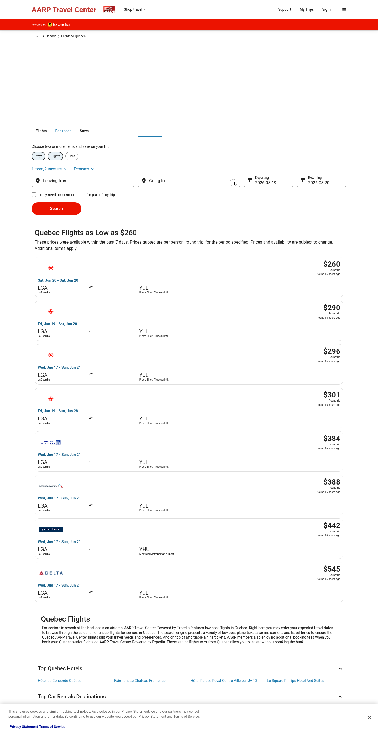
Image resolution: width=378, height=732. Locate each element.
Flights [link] (67, 37)
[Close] (369, 717)
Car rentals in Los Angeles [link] (288, 483)
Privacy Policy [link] (41, 644)
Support (284, 9)
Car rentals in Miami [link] (207, 483)
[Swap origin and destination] (137, 176)
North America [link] (87, 37)
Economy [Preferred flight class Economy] (336, 161)
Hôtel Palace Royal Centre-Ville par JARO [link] (224, 445)
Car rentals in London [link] (284, 473)
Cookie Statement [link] (44, 661)
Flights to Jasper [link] (280, 551)
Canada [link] (107, 37)
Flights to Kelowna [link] (53, 561)
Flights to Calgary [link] (281, 521)
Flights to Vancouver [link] (131, 521)
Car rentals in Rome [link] (54, 493)
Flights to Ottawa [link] (52, 541)
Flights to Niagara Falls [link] (133, 531)
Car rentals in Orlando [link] (208, 473)
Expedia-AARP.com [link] (45, 37)
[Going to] (189, 176)
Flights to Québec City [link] (56, 531)
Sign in (327, 9)
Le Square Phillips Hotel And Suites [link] (295, 445)
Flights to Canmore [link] (206, 541)
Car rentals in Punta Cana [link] (135, 493)
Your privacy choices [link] (46, 678)
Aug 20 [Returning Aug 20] (314, 178)
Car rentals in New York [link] (133, 473)
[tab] (168, 134)
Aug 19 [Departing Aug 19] (261, 178)
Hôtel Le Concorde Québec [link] (59, 445)
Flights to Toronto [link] (52, 521)
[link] (88, 591)
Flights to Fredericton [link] (131, 561)
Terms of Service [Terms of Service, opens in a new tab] (52, 727)
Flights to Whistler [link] (52, 551)
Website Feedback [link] (44, 670)
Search (56, 204)
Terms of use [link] (41, 653)
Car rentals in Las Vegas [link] (57, 473)
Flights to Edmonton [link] (283, 531)
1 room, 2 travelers (301, 161)
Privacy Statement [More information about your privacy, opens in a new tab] (24, 727)
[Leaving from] (83, 176)
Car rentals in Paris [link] (53, 483)
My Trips (307, 9)
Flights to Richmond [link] (130, 551)
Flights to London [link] (281, 561)
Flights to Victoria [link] (128, 541)
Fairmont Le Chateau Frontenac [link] (140, 445)
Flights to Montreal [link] (206, 521)
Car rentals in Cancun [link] (131, 483)
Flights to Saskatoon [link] (207, 561)
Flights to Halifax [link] (204, 551)
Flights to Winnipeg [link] (282, 541)
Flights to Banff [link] (203, 531)
